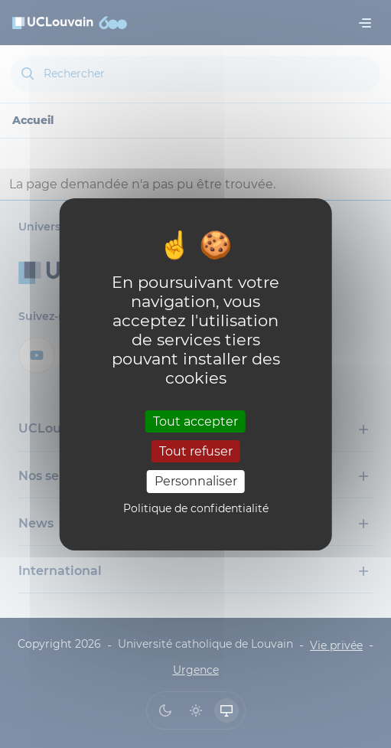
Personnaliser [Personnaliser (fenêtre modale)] (196, 481)
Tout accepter (195, 421)
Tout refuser (196, 451)
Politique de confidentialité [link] (196, 508)
